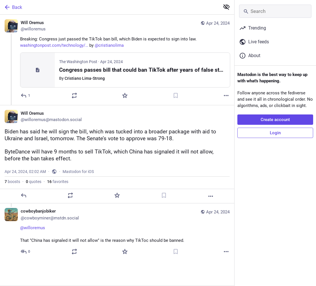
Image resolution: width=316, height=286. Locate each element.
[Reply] (25, 95)
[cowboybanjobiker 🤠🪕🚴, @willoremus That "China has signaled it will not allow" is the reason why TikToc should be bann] (117, 232)
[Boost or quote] (74, 95)
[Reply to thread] (25, 251)
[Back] (109, 7)
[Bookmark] (175, 95)
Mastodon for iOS (78, 171)
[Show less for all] (226, 7)
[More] (226, 95)
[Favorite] (124, 95)
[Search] (275, 11)
